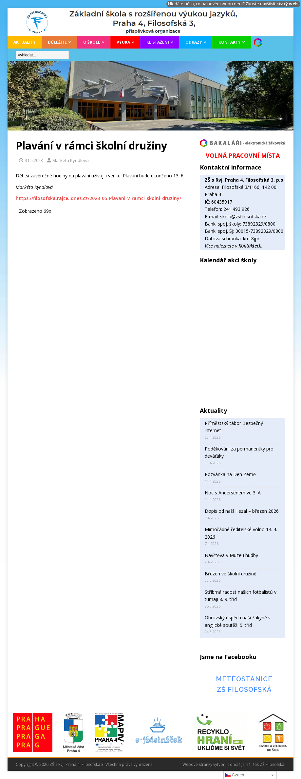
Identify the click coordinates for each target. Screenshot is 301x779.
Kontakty (229, 42)
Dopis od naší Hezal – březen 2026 (242, 511)
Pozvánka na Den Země (230, 474)
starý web (287, 4)
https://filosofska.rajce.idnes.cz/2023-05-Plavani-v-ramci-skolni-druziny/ (98, 198)
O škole (91, 42)
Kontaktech (249, 246)
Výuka (123, 42)
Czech (234, 775)
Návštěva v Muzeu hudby (231, 555)
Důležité (57, 42)
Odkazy (193, 42)
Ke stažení (157, 42)
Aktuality (24, 42)
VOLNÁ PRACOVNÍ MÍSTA (243, 155)
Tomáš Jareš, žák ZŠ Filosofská (256, 764)
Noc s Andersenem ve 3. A (233, 492)
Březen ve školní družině (230, 573)
